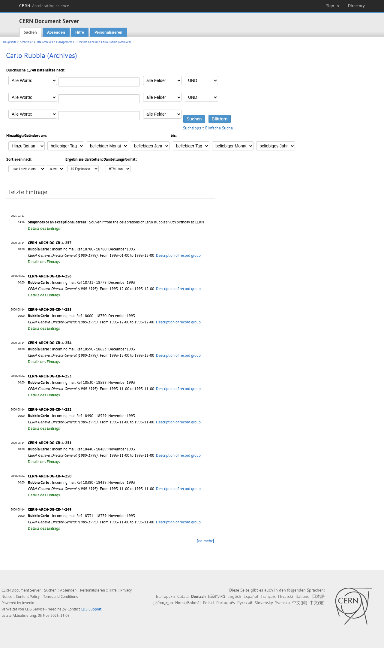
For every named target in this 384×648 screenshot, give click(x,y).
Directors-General (87, 42)
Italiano (303, 596)
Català (183, 596)
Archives (25, 42)
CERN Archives (43, 42)
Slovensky (264, 602)
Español (251, 596)
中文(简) (299, 602)
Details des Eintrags (44, 228)
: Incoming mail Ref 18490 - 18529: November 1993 (81, 415)
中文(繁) (317, 602)
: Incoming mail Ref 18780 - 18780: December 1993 (81, 249)
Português (225, 602)
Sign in (332, 5)
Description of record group (178, 255)
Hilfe (79, 32)
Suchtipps (192, 128)
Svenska (282, 602)
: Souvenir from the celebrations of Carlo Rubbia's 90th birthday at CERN (116, 222)
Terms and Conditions (60, 596)
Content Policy (28, 596)
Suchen (30, 32)
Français (268, 596)
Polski (208, 602)
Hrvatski (285, 596)
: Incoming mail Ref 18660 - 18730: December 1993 (81, 315)
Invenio (28, 602)
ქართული (163, 602)
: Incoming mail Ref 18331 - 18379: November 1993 (81, 515)
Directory (356, 5)
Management (64, 42)
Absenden (56, 32)
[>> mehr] (205, 541)
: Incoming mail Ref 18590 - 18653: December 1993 (81, 349)
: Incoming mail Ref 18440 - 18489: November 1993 (81, 449)
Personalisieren (108, 32)
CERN (44, 5)
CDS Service (35, 609)
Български (165, 596)
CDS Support (91, 609)
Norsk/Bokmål (188, 602)
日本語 (318, 596)
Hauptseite (9, 42)
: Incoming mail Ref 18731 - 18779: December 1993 (81, 282)
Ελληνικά (216, 596)
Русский (244, 602)
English (234, 596)
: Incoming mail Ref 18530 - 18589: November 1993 (81, 382)
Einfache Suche (219, 128)
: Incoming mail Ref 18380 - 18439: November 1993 (81, 482)
